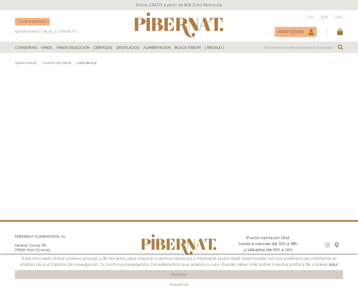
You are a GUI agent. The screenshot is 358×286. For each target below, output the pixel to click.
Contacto (67, 31)
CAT (310, 17)
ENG (339, 17)
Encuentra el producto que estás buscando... (299, 47)
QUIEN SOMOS (27, 31)
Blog (48, 31)
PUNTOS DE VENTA (57, 63)
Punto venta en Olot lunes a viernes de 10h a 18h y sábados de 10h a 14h (268, 243)
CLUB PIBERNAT (32, 21)
